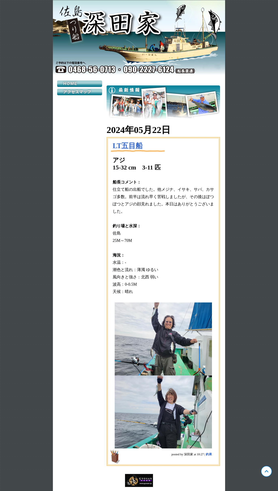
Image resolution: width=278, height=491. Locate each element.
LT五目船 (128, 146)
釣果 (209, 454)
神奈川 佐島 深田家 (139, 37)
